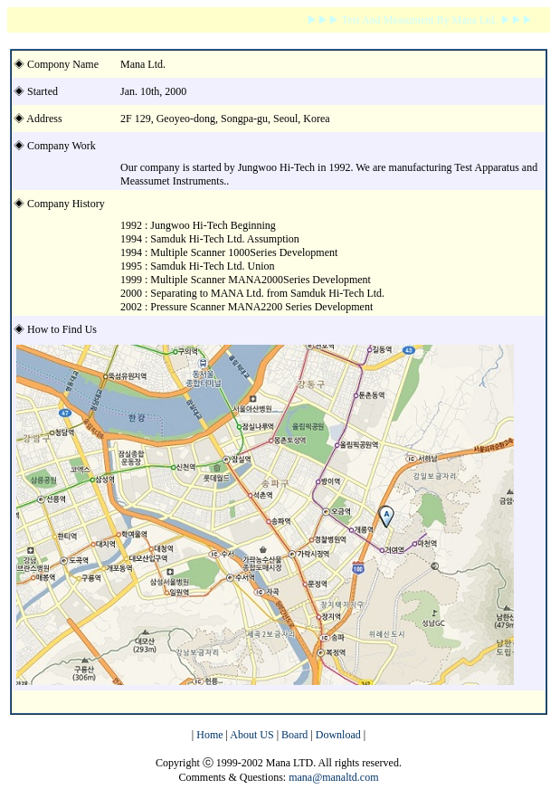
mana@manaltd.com (333, 777)
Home (208, 734)
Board (294, 734)
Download (338, 734)
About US (253, 734)
